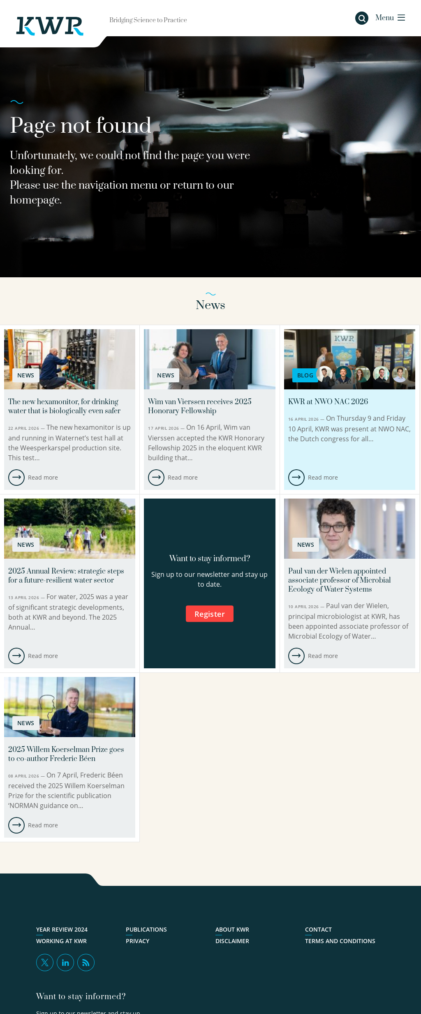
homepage (35, 200)
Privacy (137, 941)
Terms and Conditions (340, 941)
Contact (318, 929)
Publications (146, 929)
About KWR (232, 929)
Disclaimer (232, 941)
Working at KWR (61, 941)
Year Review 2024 (62, 929)
